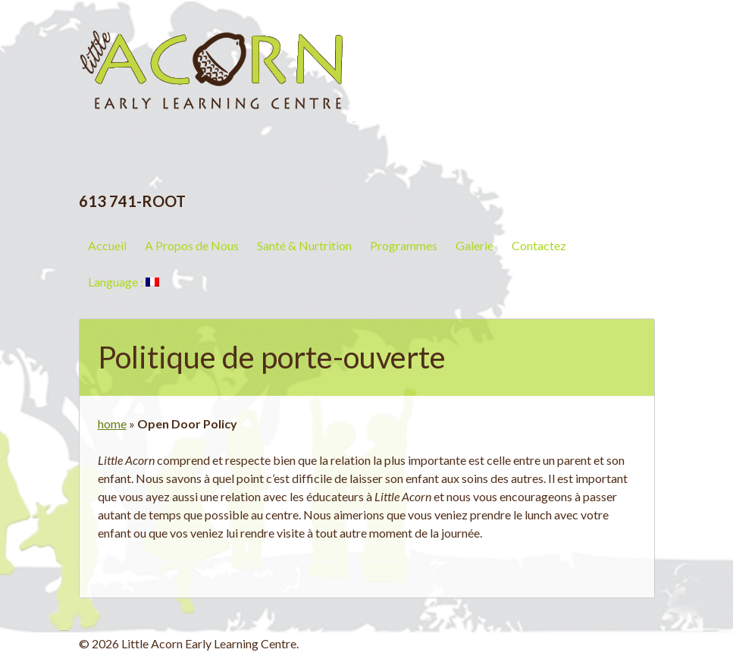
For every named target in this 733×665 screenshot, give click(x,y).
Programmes (403, 245)
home (112, 423)
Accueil (107, 245)
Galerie (474, 245)
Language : (123, 281)
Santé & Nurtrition (304, 245)
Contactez (539, 245)
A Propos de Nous (192, 245)
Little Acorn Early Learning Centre (211, 57)
